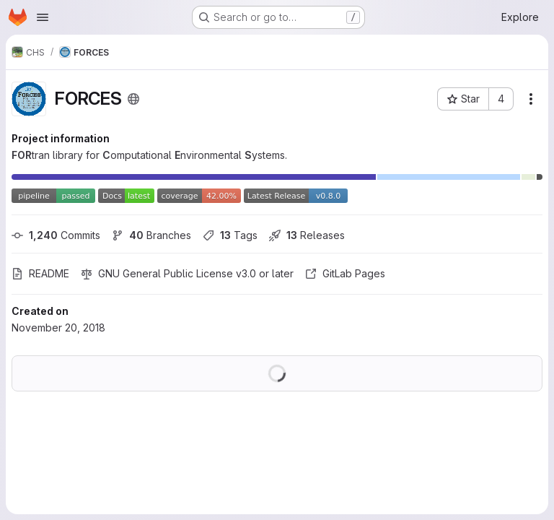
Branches (151, 235)
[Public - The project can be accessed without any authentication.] (133, 99)
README (40, 273)
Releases (307, 235)
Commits (56, 235)
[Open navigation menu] (42, 17)
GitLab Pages (345, 273)
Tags (230, 235)
